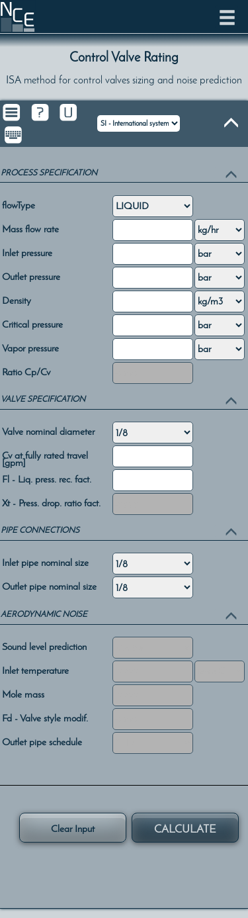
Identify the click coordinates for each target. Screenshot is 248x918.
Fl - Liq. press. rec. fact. (46, 478)
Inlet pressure (27, 252)
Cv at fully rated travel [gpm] (45, 458)
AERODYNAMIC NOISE (44, 614)
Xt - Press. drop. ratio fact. (51, 502)
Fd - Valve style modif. (45, 717)
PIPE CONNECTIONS (40, 530)
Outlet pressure (31, 276)
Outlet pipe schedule (42, 741)
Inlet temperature (35, 669)
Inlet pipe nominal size (45, 562)
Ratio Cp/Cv (26, 371)
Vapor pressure (30, 347)
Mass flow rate (30, 228)
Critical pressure (32, 323)
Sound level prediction (44, 646)
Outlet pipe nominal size (49, 585)
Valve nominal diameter (48, 431)
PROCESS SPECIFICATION (49, 172)
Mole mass (23, 693)
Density (16, 299)
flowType (18, 204)
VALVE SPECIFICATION (43, 399)
